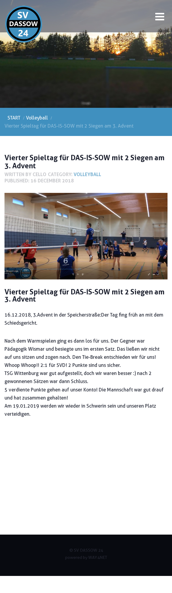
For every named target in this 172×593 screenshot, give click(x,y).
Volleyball (87, 174)
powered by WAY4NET (86, 557)
